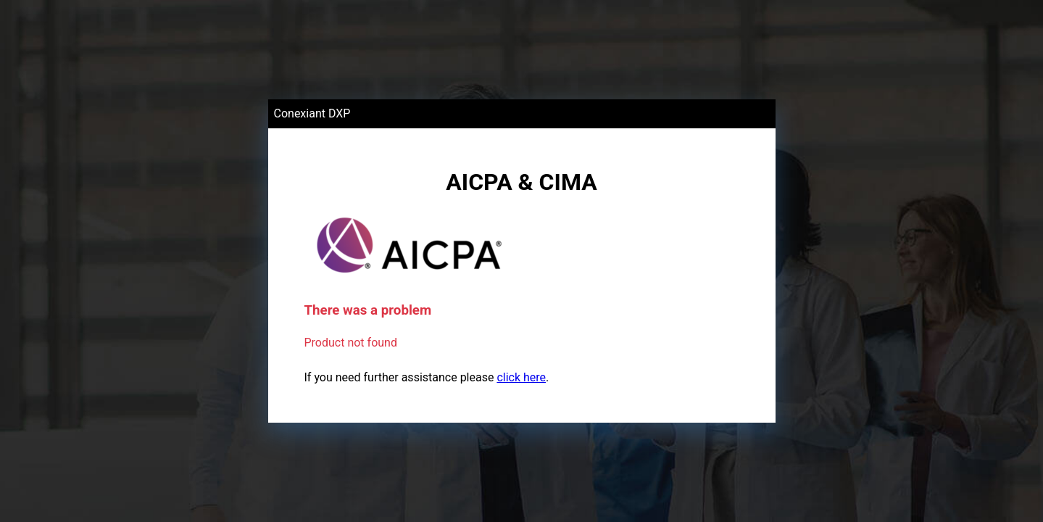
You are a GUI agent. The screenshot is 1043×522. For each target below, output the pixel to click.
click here (521, 377)
